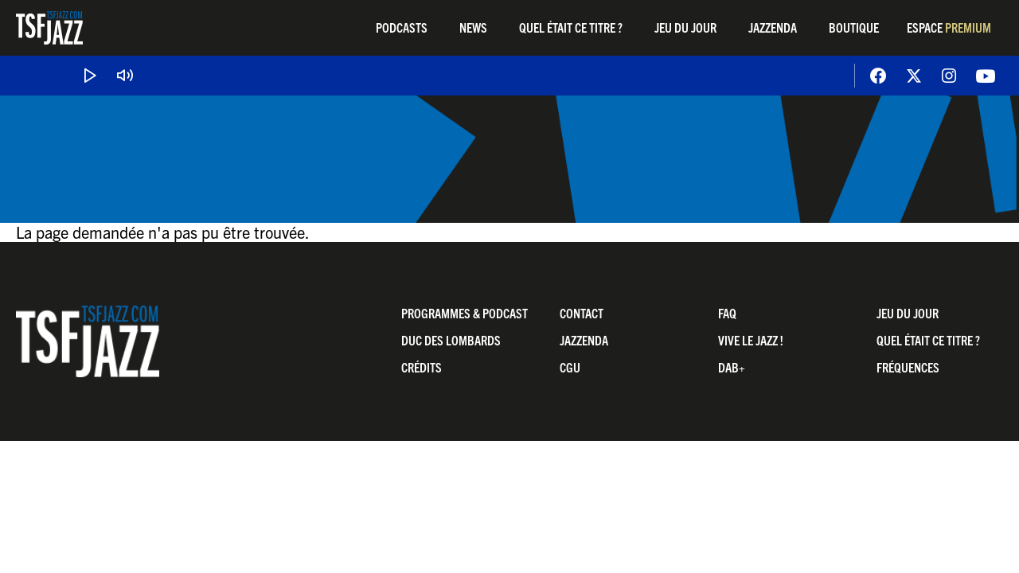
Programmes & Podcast (464, 313)
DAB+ (731, 367)
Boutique (854, 27)
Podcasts (402, 27)
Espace (949, 27)
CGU (570, 367)
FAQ (727, 313)
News (473, 27)
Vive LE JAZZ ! (750, 340)
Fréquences (907, 367)
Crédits (421, 367)
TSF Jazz (49, 28)
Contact (581, 313)
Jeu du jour (685, 27)
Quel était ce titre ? (571, 27)
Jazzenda (772, 27)
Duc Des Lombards (451, 340)
